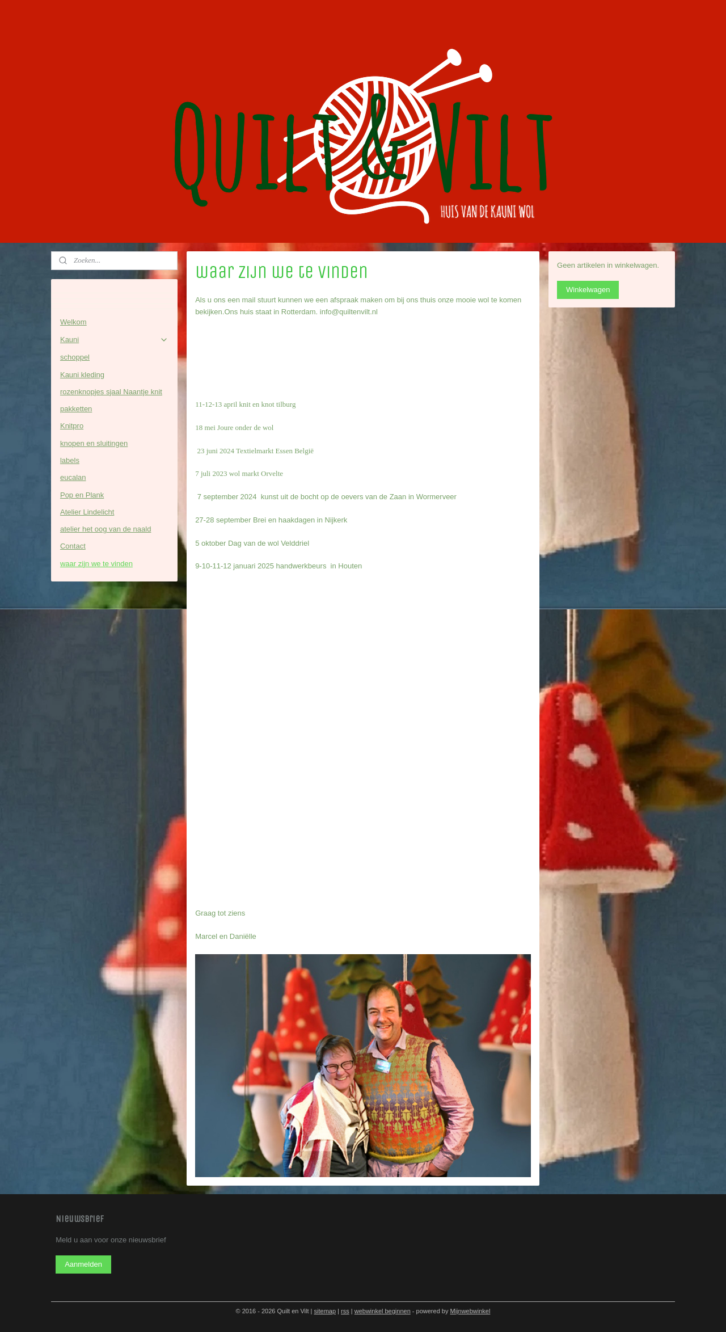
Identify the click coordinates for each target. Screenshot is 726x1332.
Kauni (114, 339)
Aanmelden (83, 1264)
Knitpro (71, 425)
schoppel (75, 357)
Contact (73, 546)
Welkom (73, 322)
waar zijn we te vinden (96, 563)
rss (345, 1311)
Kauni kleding (82, 374)
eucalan (73, 477)
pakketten (76, 408)
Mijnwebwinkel (470, 1311)
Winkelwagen (588, 289)
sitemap (325, 1311)
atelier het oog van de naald (105, 529)
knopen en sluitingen (94, 443)
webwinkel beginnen (382, 1311)
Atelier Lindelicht (87, 512)
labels (69, 460)
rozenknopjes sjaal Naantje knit (111, 391)
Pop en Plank (82, 495)
